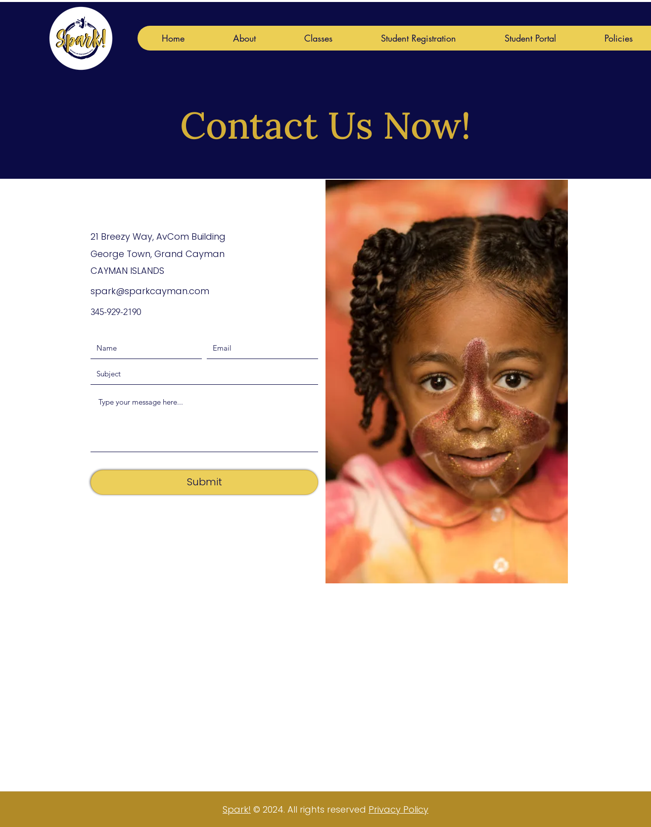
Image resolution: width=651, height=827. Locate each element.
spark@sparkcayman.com (150, 291)
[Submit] (204, 482)
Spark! (237, 809)
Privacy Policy (398, 809)
